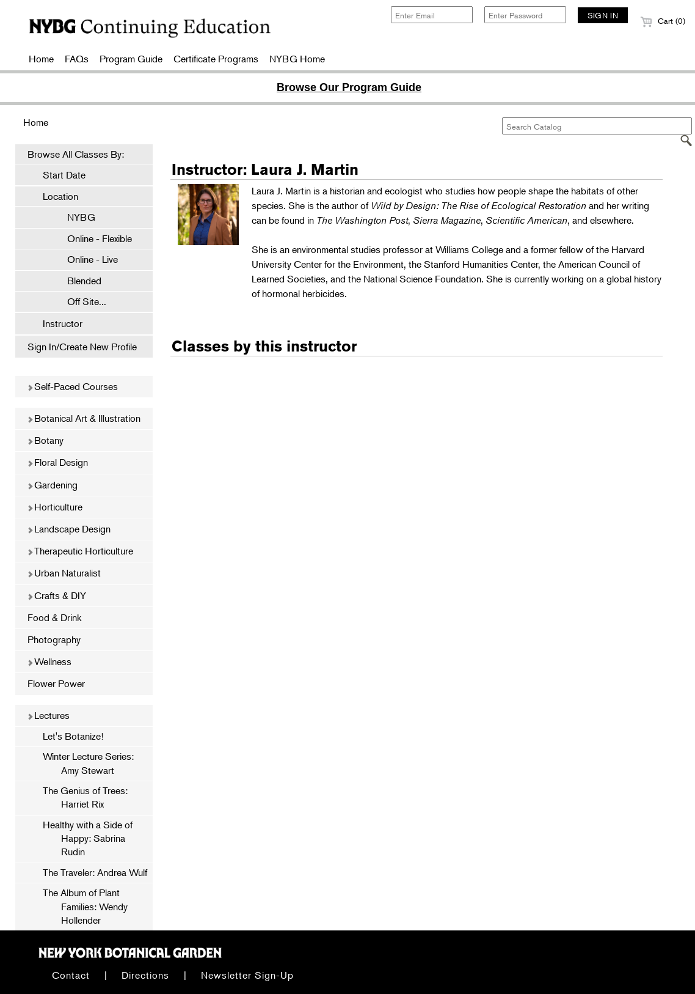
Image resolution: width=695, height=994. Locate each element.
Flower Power (56, 683)
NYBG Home (297, 59)
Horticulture (54, 507)
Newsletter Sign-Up (247, 975)
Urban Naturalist (64, 573)
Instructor (62, 323)
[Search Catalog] (597, 125)
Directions (145, 975)
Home (41, 59)
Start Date (64, 175)
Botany (45, 440)
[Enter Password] (525, 14)
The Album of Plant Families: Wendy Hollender (85, 906)
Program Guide (131, 59)
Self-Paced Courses (72, 386)
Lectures (48, 715)
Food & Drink (54, 617)
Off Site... (80, 301)
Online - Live (86, 259)
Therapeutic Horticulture (80, 551)
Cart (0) (662, 21)
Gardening (52, 485)
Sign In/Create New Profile (82, 347)
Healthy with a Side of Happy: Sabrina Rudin (88, 838)
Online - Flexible (93, 238)
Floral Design (57, 462)
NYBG (75, 217)
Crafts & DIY (56, 595)
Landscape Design (69, 529)
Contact (71, 975)
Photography (54, 639)
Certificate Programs (215, 59)
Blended (78, 280)
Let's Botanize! (73, 736)
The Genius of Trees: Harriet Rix (85, 797)
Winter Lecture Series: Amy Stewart (88, 763)
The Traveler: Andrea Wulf (95, 872)
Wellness (49, 661)
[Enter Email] (432, 14)
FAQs (77, 59)
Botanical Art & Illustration (83, 418)
